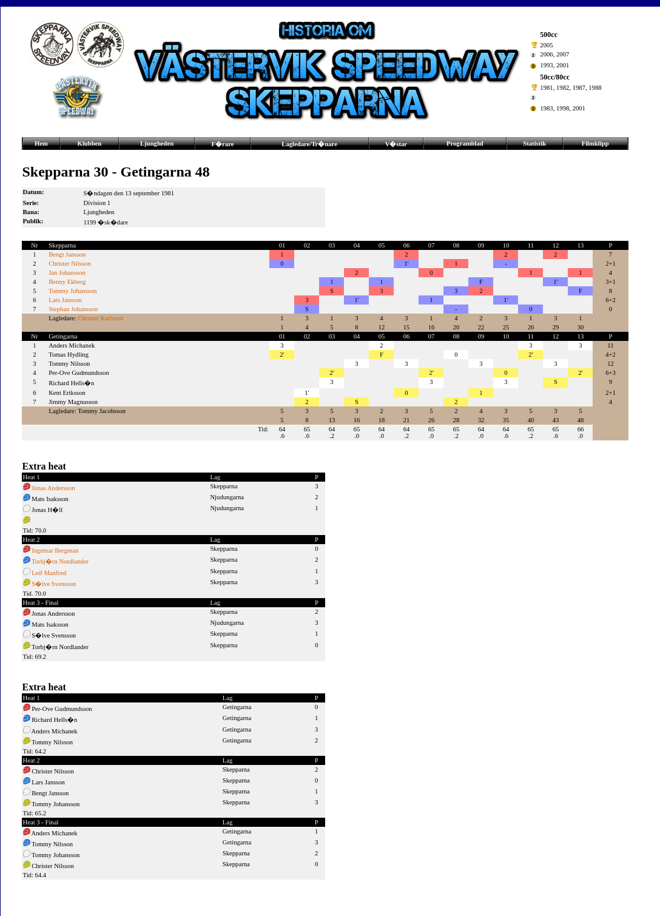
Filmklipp (595, 143)
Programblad (464, 143)
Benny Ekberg (67, 281)
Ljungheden (156, 143)
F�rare (223, 144)
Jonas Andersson (53, 488)
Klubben (90, 143)
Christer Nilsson (70, 263)
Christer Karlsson (100, 318)
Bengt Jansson (67, 254)
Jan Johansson (67, 272)
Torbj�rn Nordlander (60, 561)
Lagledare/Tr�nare (309, 144)
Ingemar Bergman (55, 550)
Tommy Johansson (72, 291)
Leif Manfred (49, 573)
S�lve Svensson (54, 584)
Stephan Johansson (73, 309)
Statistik (534, 143)
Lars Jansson (65, 300)
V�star (396, 144)
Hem (41, 143)
